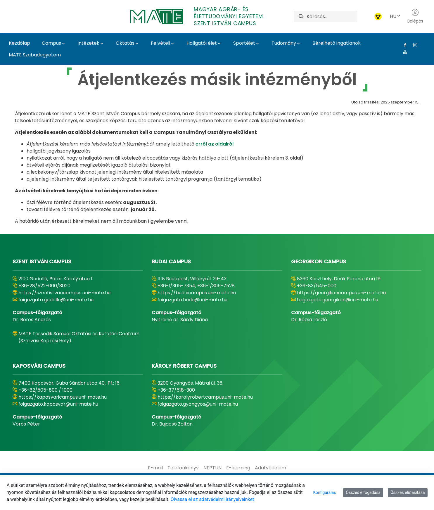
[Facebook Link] (402, 45)
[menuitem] (155, 468)
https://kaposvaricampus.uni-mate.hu (62, 397)
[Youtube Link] (402, 52)
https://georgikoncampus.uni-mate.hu (341, 292)
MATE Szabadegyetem (35, 54)
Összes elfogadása (363, 492)
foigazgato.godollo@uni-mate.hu (56, 299)
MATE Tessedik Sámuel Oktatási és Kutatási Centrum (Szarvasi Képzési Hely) (78, 337)
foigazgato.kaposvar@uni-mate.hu (58, 404)
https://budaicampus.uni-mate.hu (197, 292)
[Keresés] (332, 16)
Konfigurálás (324, 492)
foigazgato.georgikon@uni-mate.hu (337, 299)
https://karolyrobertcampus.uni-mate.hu (205, 397)
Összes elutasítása (407, 492)
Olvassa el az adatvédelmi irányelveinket (212, 499)
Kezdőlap (19, 43)
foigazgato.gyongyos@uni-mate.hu (198, 404)
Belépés (415, 16)
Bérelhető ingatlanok (336, 43)
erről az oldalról (215, 144)
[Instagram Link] (413, 45)
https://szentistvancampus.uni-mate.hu (64, 292)
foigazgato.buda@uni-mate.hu (192, 299)
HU (395, 16)
